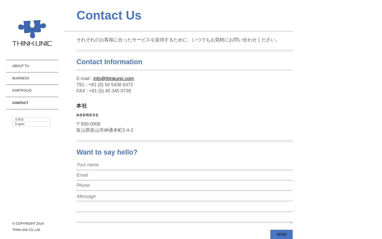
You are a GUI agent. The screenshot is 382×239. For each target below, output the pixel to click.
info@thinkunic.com (113, 78)
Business (20, 78)
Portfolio (22, 90)
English (19, 124)
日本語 (19, 119)
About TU (20, 66)
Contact (20, 103)
